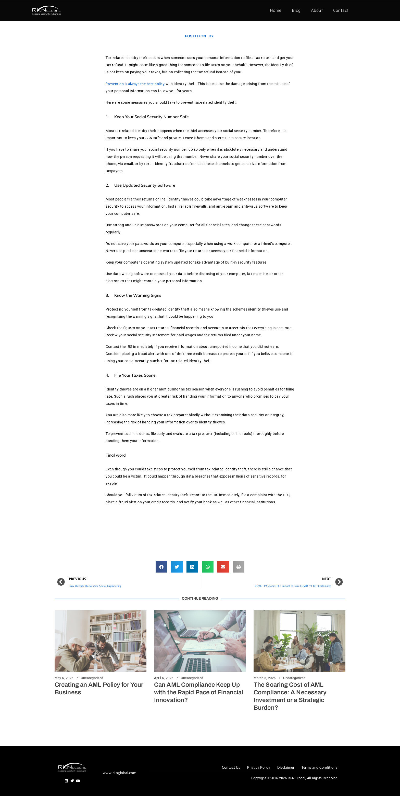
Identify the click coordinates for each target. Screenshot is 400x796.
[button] (161, 567)
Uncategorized (92, 678)
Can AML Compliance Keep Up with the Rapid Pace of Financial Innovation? (198, 692)
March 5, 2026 (265, 678)
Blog (296, 10)
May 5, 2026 (64, 678)
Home (276, 10)
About (317, 10)
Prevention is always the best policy (136, 83)
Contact (340, 10)
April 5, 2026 (163, 678)
